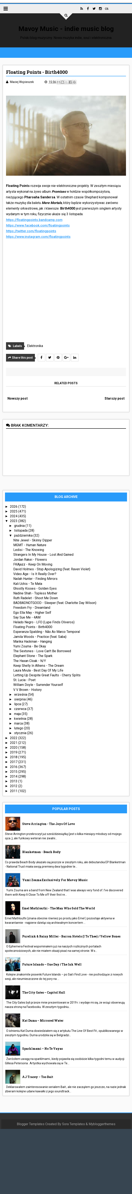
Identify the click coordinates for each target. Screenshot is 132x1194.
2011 (14, 791)
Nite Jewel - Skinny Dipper (32, 540)
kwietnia (20, 719)
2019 (14, 752)
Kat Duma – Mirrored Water (43, 1020)
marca (19, 723)
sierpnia (20, 699)
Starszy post (115, 398)
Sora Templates (73, 1124)
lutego (19, 728)
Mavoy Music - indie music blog (66, 29)
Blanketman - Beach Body (41, 852)
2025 (14, 511)
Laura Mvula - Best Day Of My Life (38, 670)
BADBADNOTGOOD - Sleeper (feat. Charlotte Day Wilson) (54, 603)
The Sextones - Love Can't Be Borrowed (42, 651)
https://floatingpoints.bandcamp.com (34, 220)
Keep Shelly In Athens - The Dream (38, 666)
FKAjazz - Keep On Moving (32, 564)
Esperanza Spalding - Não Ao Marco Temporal (46, 632)
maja (18, 714)
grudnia (20, 526)
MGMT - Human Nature (29, 545)
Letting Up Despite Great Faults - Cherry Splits (47, 675)
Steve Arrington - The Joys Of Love (48, 824)
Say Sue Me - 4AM (26, 617)
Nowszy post (17, 398)
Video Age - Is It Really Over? (34, 574)
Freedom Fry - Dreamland (31, 608)
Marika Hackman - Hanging (32, 641)
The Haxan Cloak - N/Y (29, 661)
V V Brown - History (27, 690)
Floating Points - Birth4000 (32, 627)
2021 (14, 743)
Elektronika (35, 346)
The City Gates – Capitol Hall (43, 992)
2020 (14, 747)
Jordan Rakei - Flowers (30, 560)
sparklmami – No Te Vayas (42, 1049)
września (21, 694)
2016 (14, 767)
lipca (18, 704)
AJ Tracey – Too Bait (37, 1077)
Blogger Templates (30, 1124)
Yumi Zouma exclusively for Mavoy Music (55, 880)
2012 (14, 786)
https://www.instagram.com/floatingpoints (38, 237)
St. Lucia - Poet (24, 680)
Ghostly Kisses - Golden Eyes (35, 588)
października (23, 535)
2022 (14, 738)
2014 (14, 776)
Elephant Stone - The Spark (33, 656)
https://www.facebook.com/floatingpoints (38, 225)
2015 (14, 772)
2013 (14, 781)
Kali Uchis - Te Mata (27, 584)
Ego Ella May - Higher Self (32, 613)
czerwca (20, 709)
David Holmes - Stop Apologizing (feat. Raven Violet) (51, 569)
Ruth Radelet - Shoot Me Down (35, 598)
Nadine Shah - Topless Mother (35, 593)
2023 (14, 521)
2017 (14, 762)
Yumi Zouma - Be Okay (29, 646)
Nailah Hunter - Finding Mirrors (35, 579)
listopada (21, 530)
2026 (14, 507)
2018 (14, 757)
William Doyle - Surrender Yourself (38, 685)
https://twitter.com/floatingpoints (31, 231)
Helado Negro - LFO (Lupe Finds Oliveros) (44, 622)
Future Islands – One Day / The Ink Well (52, 964)
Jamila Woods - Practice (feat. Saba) (39, 637)
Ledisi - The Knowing (28, 550)
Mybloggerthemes (102, 1124)
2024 (14, 516)
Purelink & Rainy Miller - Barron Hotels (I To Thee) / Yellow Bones (71, 936)
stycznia (20, 733)
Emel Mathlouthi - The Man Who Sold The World (58, 908)
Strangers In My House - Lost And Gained (43, 555)
